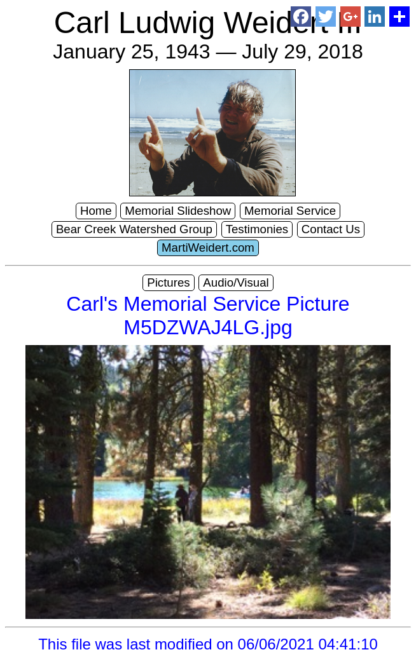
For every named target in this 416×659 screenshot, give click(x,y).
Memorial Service (290, 210)
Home (96, 210)
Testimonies (257, 229)
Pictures (168, 282)
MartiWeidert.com (208, 247)
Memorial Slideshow (178, 210)
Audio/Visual (235, 282)
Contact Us (331, 229)
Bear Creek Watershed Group (134, 229)
